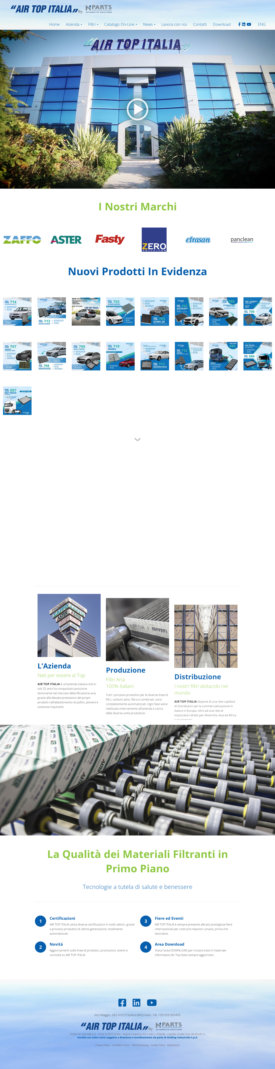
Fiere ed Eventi (169, 961)
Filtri (92, 24)
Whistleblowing (140, 1045)
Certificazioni (62, 961)
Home (54, 24)
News (148, 24)
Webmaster (173, 1045)
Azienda (72, 24)
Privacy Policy (102, 1045)
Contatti (200, 24)
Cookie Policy (157, 1045)
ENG (262, 24)
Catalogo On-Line (119, 24)
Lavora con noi (174, 24)
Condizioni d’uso (121, 1045)
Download (222, 24)
